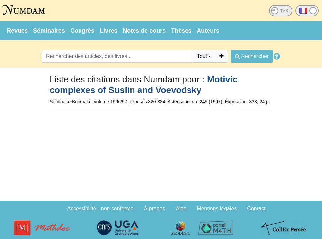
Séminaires (49, 30)
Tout (202, 56)
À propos (154, 208)
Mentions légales (217, 208)
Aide (181, 208)
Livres (108, 30)
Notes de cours (144, 30)
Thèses (181, 30)
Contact (256, 208)
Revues (17, 30)
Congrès (82, 30)
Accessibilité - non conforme (100, 208)
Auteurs (208, 30)
